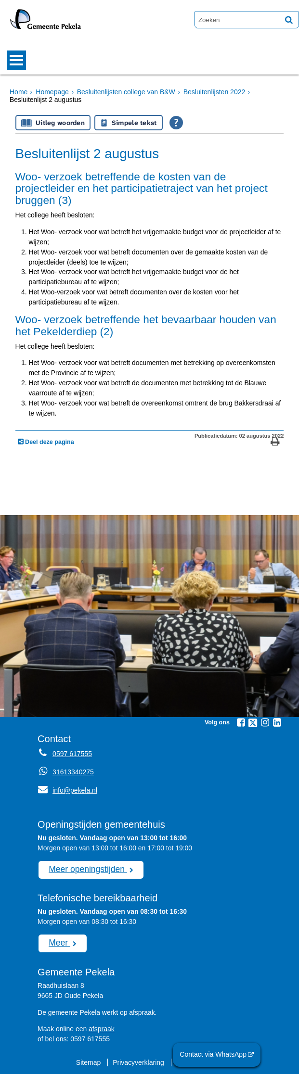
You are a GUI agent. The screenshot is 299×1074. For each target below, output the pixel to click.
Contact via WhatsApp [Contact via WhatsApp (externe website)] (214, 1054)
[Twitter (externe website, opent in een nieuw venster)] (252, 723)
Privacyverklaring (138, 1062)
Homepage (52, 92)
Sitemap (89, 1062)
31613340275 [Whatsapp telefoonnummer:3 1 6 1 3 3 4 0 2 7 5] (72, 772)
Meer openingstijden (87, 868)
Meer (59, 942)
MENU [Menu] (16, 60)
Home (18, 92)
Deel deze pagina (49, 442)
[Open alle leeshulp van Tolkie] (176, 122)
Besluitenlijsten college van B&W (125, 92)
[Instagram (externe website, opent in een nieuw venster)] (265, 722)
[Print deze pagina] (275, 443)
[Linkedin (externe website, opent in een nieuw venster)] (277, 722)
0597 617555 (89, 1038)
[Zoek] (289, 19)
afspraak (101, 1028)
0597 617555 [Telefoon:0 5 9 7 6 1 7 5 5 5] (71, 754)
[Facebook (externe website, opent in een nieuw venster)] (240, 722)
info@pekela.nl (67, 790)
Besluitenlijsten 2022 (213, 92)
